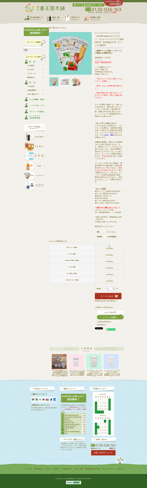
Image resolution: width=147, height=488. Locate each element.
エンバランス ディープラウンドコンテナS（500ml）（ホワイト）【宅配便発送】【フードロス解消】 (77, 373)
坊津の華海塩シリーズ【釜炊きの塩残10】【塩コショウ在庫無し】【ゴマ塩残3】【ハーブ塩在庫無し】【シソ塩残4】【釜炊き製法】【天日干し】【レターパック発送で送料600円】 (60, 375)
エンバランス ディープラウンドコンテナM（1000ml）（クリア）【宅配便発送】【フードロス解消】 (112, 373)
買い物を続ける (101, 324)
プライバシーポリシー (108, 468)
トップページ (28, 468)
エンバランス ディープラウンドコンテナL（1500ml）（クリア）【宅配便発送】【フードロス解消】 (94, 373)
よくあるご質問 (78, 468)
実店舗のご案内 (67, 468)
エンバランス (63, 27)
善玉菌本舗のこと (39, 468)
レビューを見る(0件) (110, 312)
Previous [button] (48, 366)
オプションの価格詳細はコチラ (58, 241)
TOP (50, 27)
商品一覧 (55, 27)
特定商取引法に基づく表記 (92, 468)
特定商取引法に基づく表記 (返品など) (105, 301)
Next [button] (122, 366)
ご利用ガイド (57, 468)
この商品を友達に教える (104, 321)
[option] (60, 365)
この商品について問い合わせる (104, 307)
